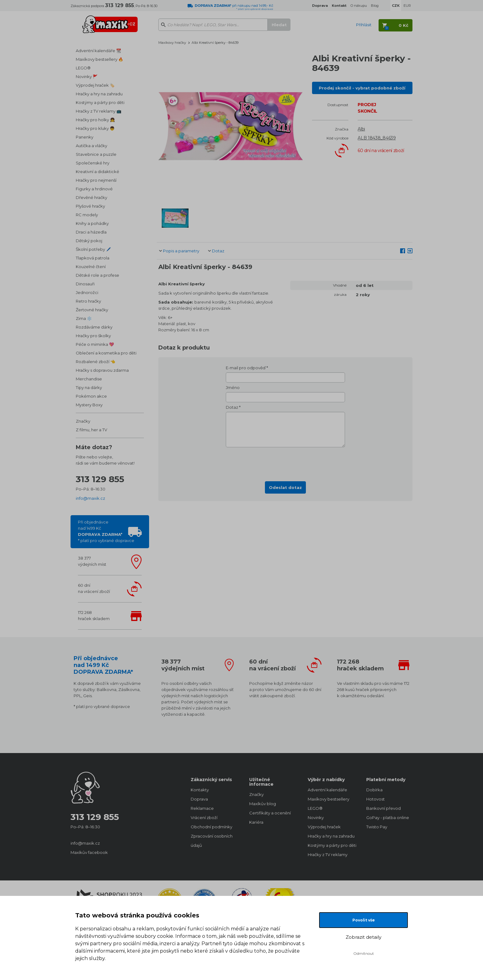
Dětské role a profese (97, 275)
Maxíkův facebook (89, 852)
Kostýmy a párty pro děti (100, 102)
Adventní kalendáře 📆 (98, 50)
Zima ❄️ (84, 318)
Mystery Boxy (89, 404)
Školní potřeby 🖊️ (93, 249)
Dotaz (218, 250)
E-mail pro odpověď (246, 367)
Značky (83, 421)
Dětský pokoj (89, 240)
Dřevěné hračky (91, 197)
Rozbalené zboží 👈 (95, 361)
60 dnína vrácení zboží (94, 588)
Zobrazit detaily (363, 937)
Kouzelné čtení (91, 266)
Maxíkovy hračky (172, 42)
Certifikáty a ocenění (270, 812)
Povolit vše (363, 920)
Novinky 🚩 (87, 76)
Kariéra (256, 822)
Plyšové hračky (90, 206)
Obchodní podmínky (211, 826)
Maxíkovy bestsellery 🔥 (99, 59)
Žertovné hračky (92, 309)
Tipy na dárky (89, 387)
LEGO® (83, 67)
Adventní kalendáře (327, 789)
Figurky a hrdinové (94, 188)
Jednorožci (87, 292)
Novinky (316, 817)
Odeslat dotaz (285, 487)
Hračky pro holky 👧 (95, 119)
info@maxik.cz (90, 498)
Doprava (199, 799)
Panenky (84, 137)
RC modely (87, 214)
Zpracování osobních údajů (212, 841)
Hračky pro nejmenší (96, 180)
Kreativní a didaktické (97, 171)
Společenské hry (92, 162)
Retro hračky (88, 301)
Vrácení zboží (204, 817)
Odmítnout (363, 953)
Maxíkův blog (262, 803)
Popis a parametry (181, 250)
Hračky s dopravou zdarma (102, 370)
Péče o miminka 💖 (95, 344)
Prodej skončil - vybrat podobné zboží (362, 87)
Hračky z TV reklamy (327, 854)
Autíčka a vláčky (91, 145)
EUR (407, 5)
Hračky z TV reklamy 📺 (98, 111)
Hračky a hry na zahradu (99, 93)
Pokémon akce (91, 396)
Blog (375, 5)
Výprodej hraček (324, 826)
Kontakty (200, 789)
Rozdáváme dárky (94, 327)
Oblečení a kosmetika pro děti (106, 352)
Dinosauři (85, 283)
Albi (361, 129)
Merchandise (89, 378)
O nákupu (359, 5)
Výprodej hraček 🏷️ (95, 85)
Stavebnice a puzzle (96, 154)
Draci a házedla (91, 232)
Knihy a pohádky (92, 223)
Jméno (233, 387)
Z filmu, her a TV (91, 429)
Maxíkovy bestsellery (328, 799)
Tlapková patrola (92, 257)
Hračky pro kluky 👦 (95, 128)
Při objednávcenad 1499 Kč (106, 531)
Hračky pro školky (93, 335)
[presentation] (285, 462)
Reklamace (202, 808)
